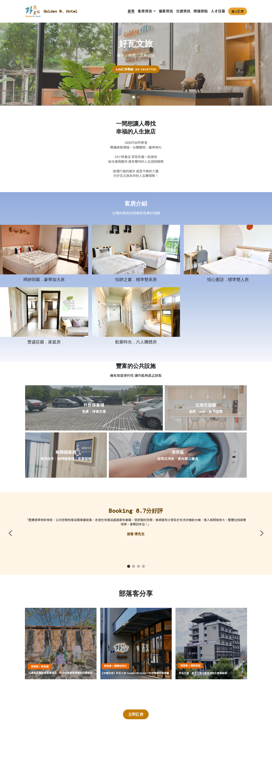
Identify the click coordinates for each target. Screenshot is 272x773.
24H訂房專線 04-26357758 (136, 69)
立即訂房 (135, 714)
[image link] (32, 11)
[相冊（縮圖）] (44, 249)
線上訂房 (238, 11)
